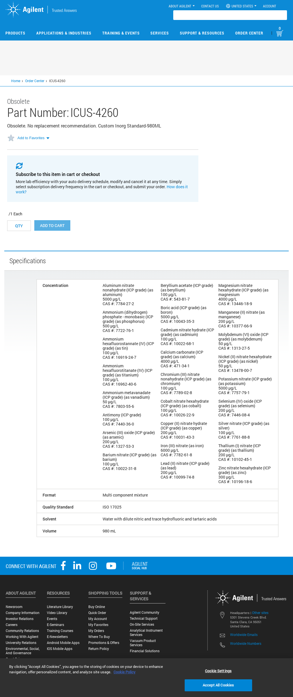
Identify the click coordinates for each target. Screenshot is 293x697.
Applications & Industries (63, 33)
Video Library (57, 613)
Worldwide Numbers (245, 643)
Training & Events (121, 33)
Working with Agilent (22, 637)
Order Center (249, 33)
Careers (11, 625)
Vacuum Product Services (143, 643)
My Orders (96, 631)
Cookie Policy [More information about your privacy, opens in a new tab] (124, 671)
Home (15, 80)
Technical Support (144, 618)
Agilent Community (144, 612)
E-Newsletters (57, 637)
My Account (97, 619)
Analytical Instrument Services (146, 632)
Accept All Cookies (218, 685)
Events (52, 619)
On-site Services (142, 624)
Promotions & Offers (103, 643)
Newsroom (14, 607)
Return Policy (98, 649)
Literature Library (60, 607)
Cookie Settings (218, 670)
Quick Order (97, 613)
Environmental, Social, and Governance (22, 651)
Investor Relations (19, 619)
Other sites (260, 612)
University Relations (21, 643)
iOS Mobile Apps (59, 649)
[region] (146, 677)
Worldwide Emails (244, 634)
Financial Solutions (145, 651)
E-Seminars (55, 625)
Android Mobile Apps (63, 643)
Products (15, 33)
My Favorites (98, 625)
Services (159, 33)
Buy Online (96, 607)
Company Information (22, 613)
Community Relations (22, 631)
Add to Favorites (31, 138)
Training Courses (60, 631)
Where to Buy (99, 637)
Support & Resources (202, 33)
